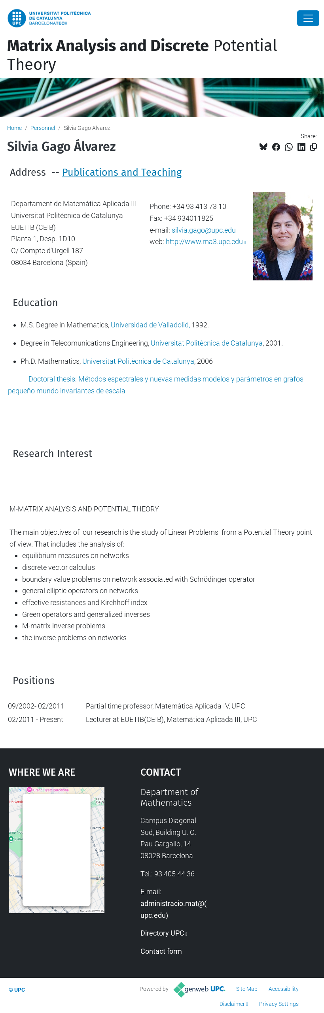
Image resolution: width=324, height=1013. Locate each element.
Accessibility (284, 989)
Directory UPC (162, 933)
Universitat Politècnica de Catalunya (207, 343)
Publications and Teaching (122, 173)
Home (14, 128)
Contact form (161, 951)
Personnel (42, 128)
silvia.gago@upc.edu (204, 230)
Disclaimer (232, 1004)
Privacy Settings (279, 1004)
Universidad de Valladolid (150, 325)
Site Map (247, 989)
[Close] (308, 18)
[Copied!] (313, 147)
